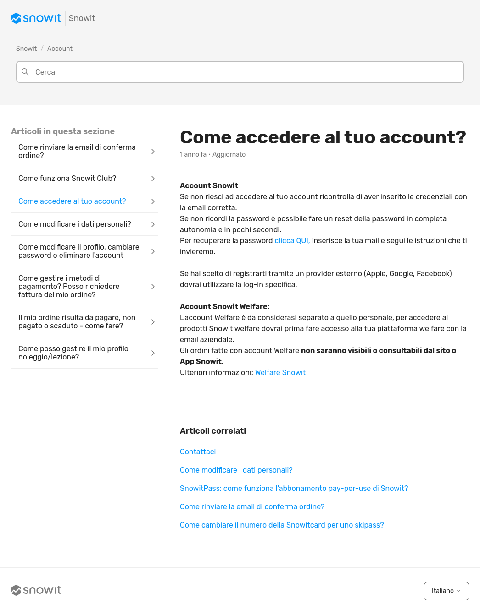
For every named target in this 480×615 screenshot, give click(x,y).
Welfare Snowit (280, 372)
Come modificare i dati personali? (236, 470)
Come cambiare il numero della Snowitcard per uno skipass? (282, 525)
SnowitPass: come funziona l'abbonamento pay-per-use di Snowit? (294, 488)
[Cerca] (240, 72)
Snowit (26, 49)
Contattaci (198, 451)
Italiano (446, 591)
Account (60, 49)
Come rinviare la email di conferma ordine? (252, 506)
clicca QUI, (292, 240)
